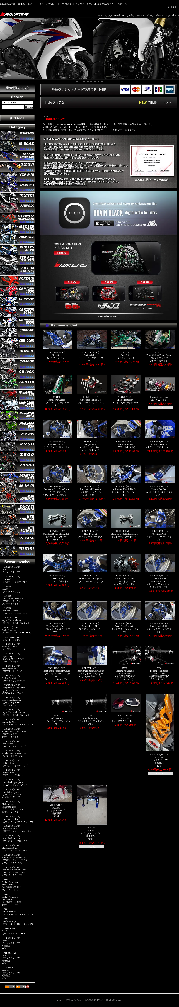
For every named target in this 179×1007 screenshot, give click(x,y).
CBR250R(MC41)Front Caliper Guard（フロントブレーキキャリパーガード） (124, 580)
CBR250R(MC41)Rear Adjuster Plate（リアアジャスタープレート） (91, 627)
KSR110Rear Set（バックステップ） (124, 355)
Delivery (149, 15)
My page (108, 15)
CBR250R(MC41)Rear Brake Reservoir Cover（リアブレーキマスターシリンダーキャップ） (90, 672)
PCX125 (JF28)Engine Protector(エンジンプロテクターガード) (125, 401)
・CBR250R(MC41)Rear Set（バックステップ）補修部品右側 (11, 943)
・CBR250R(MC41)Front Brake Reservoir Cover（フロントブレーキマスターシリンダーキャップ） (16, 859)
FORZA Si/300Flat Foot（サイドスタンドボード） (125, 718)
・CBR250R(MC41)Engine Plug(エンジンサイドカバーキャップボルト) (13, 657)
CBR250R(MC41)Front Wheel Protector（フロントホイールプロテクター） (90, 490)
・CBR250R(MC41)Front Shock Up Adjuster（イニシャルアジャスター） (16, 782)
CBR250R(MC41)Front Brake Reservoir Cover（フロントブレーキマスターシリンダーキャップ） (56, 674)
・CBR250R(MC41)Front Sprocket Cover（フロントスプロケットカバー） (18, 819)
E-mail (117, 15)
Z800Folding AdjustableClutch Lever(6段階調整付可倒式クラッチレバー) (159, 674)
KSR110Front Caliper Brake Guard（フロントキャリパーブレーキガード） (158, 356)
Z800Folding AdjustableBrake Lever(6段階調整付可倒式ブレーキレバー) (125, 674)
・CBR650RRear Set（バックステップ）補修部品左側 (11, 972)
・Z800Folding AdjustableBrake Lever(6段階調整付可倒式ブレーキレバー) (11, 884)
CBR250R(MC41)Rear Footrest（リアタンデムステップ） (91, 534)
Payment (140, 15)
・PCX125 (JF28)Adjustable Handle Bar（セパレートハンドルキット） (17, 620)
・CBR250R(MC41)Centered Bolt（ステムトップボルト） (13, 772)
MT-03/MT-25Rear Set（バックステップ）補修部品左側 (56, 811)
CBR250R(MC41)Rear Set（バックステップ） (56, 355)
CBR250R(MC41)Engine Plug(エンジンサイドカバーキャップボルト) (91, 445)
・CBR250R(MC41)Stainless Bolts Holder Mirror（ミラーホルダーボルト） (15, 753)
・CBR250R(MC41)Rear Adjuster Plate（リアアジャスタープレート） (17, 828)
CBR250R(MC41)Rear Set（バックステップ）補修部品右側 (158, 760)
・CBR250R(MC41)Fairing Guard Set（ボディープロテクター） (15, 678)
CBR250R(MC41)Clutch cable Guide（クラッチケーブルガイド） (159, 627)
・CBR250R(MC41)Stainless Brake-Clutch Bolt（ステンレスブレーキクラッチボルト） (14, 733)
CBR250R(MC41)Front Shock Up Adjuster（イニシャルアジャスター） (90, 580)
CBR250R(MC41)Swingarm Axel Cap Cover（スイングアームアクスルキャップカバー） (56, 490)
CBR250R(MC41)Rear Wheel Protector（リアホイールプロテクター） (125, 627)
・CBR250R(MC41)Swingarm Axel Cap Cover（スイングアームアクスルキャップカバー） (15, 689)
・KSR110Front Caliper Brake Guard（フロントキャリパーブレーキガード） (13, 600)
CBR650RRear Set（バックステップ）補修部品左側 (90, 833)
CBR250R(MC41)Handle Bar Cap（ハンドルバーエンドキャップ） (159, 490)
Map (168, 15)
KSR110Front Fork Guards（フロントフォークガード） (56, 401)
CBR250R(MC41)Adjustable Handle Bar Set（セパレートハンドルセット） (125, 490)
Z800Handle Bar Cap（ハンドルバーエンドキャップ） (56, 719)
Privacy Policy (128, 15)
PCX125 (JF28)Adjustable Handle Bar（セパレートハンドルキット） (91, 401)
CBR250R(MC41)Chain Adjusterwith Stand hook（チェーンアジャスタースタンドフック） (159, 581)
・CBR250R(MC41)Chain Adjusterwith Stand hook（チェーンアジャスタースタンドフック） (13, 806)
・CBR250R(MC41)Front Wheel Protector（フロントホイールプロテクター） (11, 701)
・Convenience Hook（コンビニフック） (11, 638)
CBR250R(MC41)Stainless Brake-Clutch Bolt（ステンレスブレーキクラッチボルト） (56, 535)
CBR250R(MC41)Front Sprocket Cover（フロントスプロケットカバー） (56, 627)
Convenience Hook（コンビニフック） (158, 398)
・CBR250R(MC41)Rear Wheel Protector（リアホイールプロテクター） (17, 838)
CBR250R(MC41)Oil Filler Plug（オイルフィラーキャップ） (159, 535)
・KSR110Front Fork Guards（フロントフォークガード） (16, 610)
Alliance (175, 15)
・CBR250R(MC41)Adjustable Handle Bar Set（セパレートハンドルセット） (17, 712)
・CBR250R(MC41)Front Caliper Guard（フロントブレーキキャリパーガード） (11, 793)
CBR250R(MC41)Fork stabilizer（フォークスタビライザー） (90, 356)
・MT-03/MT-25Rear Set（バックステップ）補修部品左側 (11, 958)
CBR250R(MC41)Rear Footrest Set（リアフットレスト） (124, 444)
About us (160, 15)
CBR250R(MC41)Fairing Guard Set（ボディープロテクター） (159, 444)
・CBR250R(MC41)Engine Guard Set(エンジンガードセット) (13, 646)
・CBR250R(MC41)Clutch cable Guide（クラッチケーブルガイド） (16, 848)
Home (99, 15)
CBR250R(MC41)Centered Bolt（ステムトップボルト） (56, 578)
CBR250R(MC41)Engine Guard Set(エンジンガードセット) (56, 444)
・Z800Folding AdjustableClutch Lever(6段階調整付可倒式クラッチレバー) (11, 899)
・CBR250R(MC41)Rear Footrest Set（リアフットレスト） (12, 668)
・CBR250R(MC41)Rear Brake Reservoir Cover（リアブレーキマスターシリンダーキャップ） (14, 871)
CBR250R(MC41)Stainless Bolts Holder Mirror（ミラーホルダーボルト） (125, 534)
